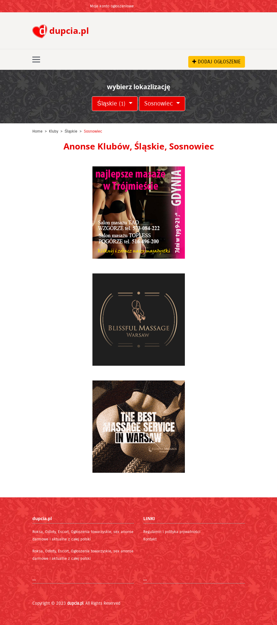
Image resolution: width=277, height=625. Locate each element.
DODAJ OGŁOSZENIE (216, 62)
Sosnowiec (159, 103)
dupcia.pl (75, 603)
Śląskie (112, 103)
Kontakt (150, 539)
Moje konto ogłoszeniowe (112, 6)
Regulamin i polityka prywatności (172, 531)
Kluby (53, 131)
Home (37, 131)
